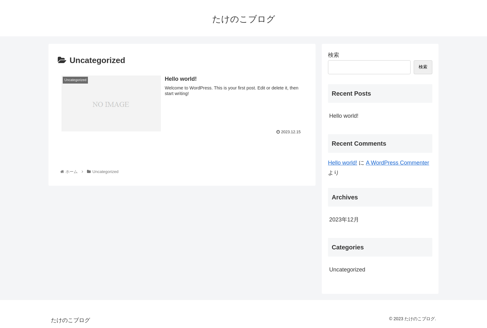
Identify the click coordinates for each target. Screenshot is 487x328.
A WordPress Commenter (397, 163)
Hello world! (343, 116)
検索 (333, 55)
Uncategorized (347, 269)
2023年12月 (344, 219)
